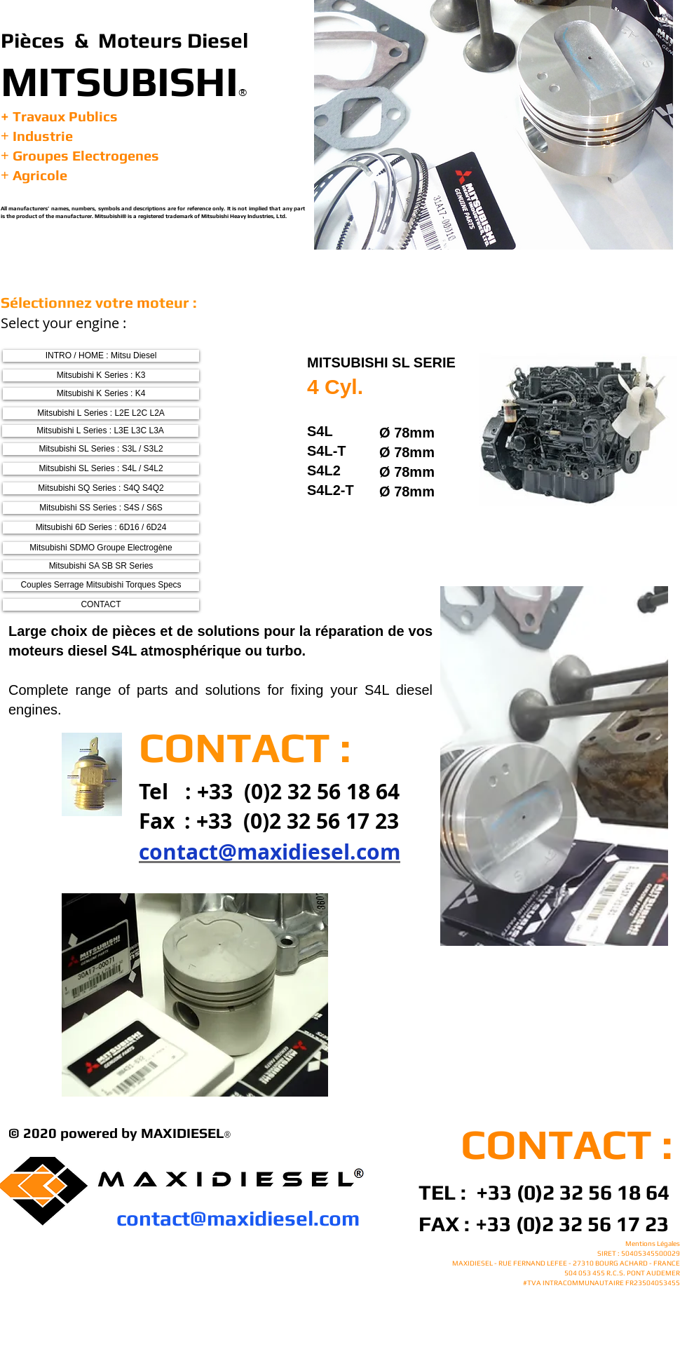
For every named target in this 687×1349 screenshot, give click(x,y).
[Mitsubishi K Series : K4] (101, 394)
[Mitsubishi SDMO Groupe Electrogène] (101, 548)
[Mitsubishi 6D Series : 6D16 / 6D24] (101, 528)
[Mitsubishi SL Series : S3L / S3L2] (101, 449)
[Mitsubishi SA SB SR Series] (101, 566)
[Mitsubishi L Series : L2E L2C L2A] (101, 413)
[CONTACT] (101, 605)
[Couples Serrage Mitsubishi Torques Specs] (101, 585)
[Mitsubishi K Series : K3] (101, 375)
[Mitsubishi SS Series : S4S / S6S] (101, 508)
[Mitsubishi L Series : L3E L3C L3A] (100, 431)
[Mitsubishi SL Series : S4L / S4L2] (101, 469)
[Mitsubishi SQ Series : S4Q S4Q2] (101, 488)
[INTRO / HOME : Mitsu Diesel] (101, 356)
